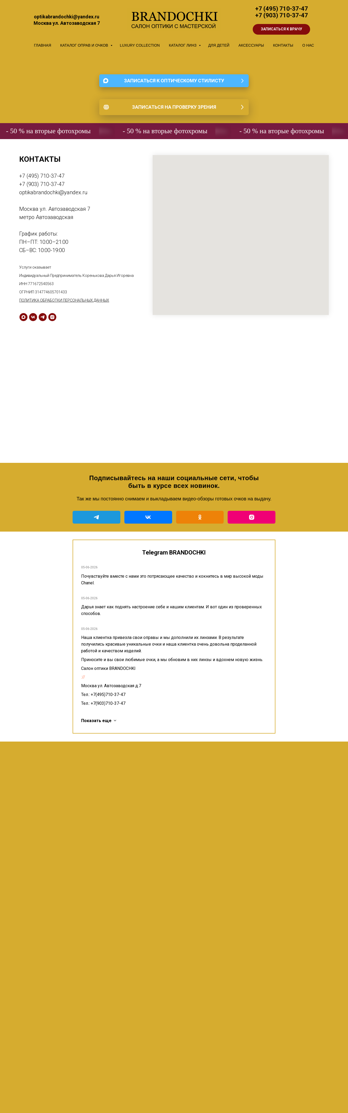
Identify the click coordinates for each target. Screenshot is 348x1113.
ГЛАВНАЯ (42, 45)
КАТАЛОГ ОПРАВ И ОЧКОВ (84, 45)
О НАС (308, 45)
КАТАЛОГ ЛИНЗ (183, 45)
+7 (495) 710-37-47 (281, 8)
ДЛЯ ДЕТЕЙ (218, 45)
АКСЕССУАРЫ (251, 45)
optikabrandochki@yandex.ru (53, 192)
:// (83, 676)
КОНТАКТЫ (283, 45)
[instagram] (52, 317)
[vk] (33, 317)
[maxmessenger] (23, 317)
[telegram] (43, 317)
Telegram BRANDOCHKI (174, 552)
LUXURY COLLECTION (140, 45)
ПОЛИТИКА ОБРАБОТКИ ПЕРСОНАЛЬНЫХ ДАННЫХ (64, 300)
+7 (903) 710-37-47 (281, 15)
